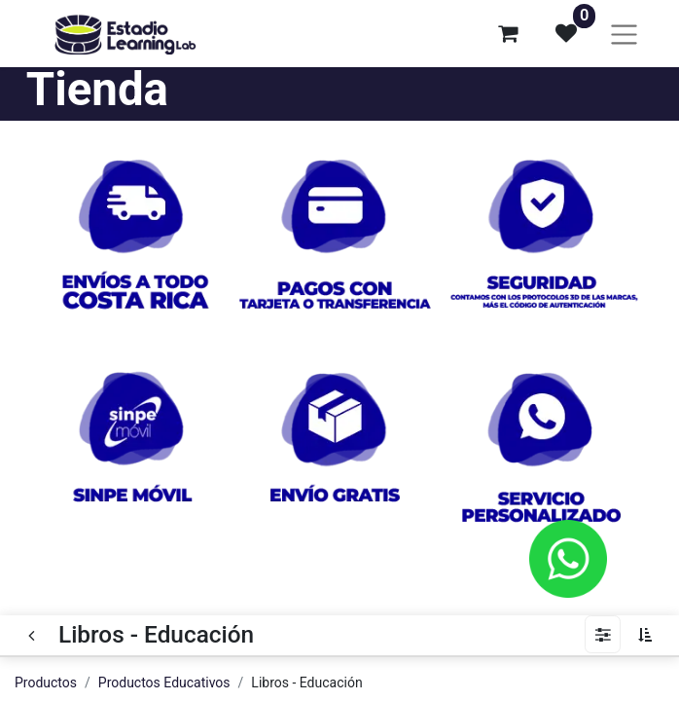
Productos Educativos (164, 682)
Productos (46, 682)
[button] (650, 634)
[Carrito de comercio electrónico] (507, 33)
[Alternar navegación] (624, 33)
